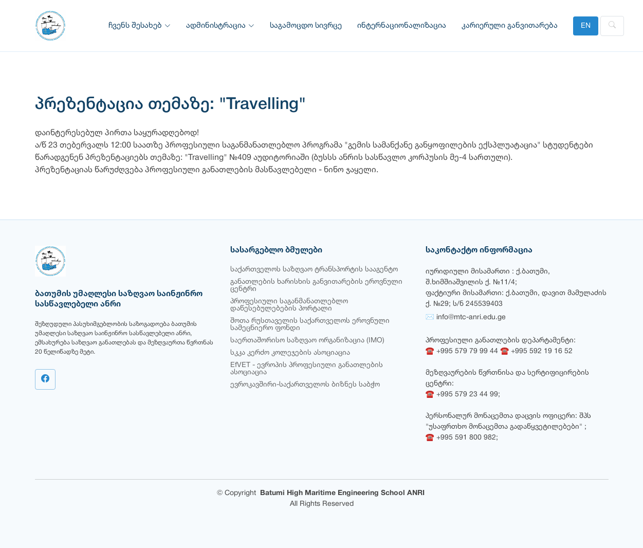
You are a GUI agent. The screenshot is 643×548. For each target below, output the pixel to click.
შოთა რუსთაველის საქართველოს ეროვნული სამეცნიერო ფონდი (310, 325)
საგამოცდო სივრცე (306, 25)
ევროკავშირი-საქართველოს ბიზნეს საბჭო (305, 384)
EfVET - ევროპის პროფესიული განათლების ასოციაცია (306, 369)
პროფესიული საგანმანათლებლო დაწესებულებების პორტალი (289, 305)
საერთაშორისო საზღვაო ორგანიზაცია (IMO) (307, 340)
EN (586, 26)
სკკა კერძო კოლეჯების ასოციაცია (290, 353)
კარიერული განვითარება (510, 25)
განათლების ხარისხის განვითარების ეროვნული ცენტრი (316, 286)
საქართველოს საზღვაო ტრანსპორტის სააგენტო (314, 269)
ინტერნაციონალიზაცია (401, 25)
